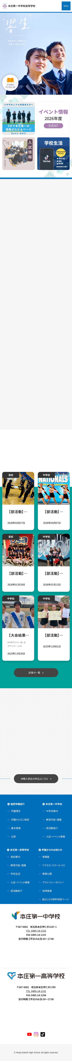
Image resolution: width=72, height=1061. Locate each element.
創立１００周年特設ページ (55, 899)
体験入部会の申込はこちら (34, 778)
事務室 (45, 856)
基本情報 (16, 828)
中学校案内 (52, 811)
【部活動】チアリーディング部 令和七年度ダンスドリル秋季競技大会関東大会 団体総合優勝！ (53, 635)
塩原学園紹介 (17, 804)
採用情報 (47, 891)
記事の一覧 (34, 672)
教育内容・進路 (54, 819)
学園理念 (16, 811)
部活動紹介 (52, 828)
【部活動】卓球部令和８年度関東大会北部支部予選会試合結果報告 (18, 511)
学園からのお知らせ (52, 850)
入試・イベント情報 (55, 836)
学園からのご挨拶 (20, 819)
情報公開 (47, 873)
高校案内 (15, 856)
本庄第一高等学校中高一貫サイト (20, 6)
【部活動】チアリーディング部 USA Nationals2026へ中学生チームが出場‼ (53, 511)
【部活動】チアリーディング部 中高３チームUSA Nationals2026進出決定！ (18, 573)
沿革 (13, 836)
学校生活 (15, 873)
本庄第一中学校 (54, 804)
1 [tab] (36, 91)
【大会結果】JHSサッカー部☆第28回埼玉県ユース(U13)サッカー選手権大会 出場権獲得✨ (18, 635)
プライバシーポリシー (53, 882)
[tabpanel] (36, 53)
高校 (10, 475)
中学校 (46, 475)
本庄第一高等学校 (19, 850)
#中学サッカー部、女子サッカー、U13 (16, 644)
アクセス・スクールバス (53, 865)
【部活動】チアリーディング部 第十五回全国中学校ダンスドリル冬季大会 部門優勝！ (53, 573)
